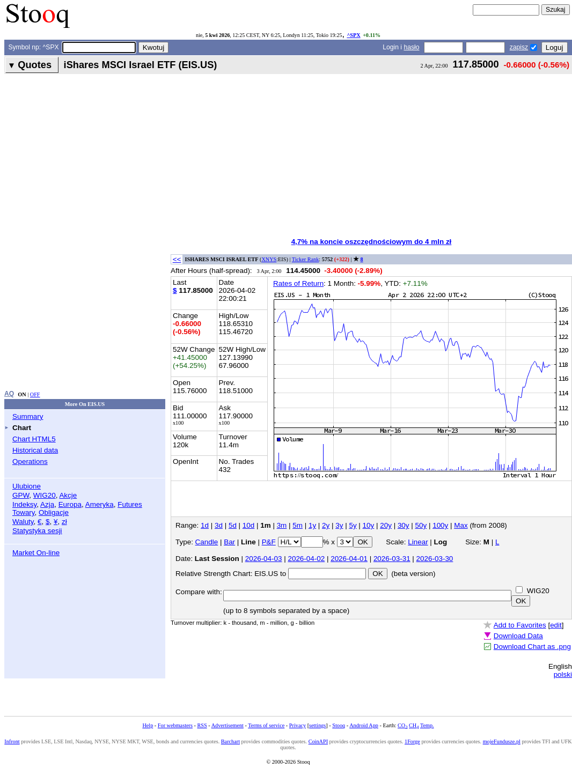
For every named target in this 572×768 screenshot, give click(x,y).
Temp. (427, 725)
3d (219, 525)
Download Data (518, 636)
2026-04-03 (263, 559)
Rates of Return (298, 283)
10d (248, 525)
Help (147, 725)
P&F (269, 542)
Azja (47, 504)
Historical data (35, 450)
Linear (418, 542)
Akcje (68, 495)
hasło (411, 47)
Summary (27, 416)
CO (402, 725)
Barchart (230, 741)
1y (312, 525)
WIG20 (44, 495)
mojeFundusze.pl (501, 741)
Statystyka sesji (37, 531)
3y (339, 525)
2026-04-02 (306, 559)
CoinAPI (318, 741)
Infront (11, 741)
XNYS (268, 259)
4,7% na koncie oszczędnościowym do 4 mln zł (371, 242)
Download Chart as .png (532, 647)
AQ (9, 393)
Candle (206, 542)
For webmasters (175, 725)
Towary (23, 512)
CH (414, 725)
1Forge (412, 741)
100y (440, 525)
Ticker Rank (305, 259)
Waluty (23, 522)
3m (282, 525)
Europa (70, 504)
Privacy (297, 725)
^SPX (353, 35)
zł (64, 522)
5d (233, 525)
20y (386, 525)
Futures (130, 504)
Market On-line (36, 553)
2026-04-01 (349, 559)
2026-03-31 (391, 559)
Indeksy (24, 504)
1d (205, 525)
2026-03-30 (434, 559)
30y (403, 525)
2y (325, 525)
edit (556, 625)
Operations (30, 461)
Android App (363, 725)
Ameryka (99, 504)
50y (421, 525)
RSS (202, 725)
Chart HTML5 (34, 439)
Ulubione (26, 486)
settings (317, 725)
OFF (35, 394)
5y (352, 525)
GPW (20, 495)
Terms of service (266, 725)
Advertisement (227, 725)
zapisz (519, 47)
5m (297, 525)
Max (460, 525)
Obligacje (54, 512)
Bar (229, 542)
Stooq (338, 725)
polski (563, 674)
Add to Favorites (520, 625)
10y (369, 525)
